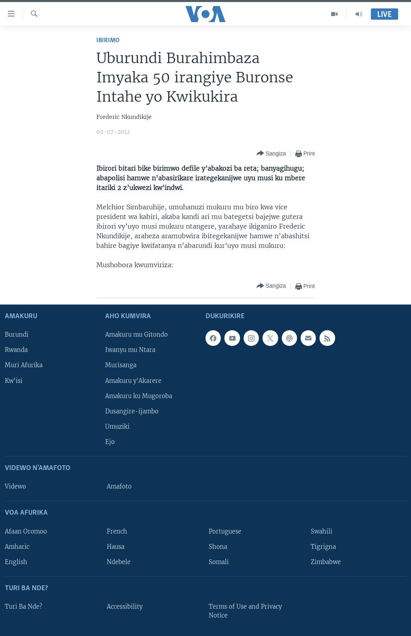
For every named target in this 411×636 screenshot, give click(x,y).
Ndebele (118, 561)
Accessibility (124, 606)
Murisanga (120, 365)
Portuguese (225, 531)
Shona (218, 546)
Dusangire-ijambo (132, 411)
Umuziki (117, 426)
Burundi (16, 334)
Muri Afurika (24, 365)
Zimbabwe (326, 561)
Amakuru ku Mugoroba (138, 395)
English (16, 561)
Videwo (15, 486)
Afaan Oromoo (26, 531)
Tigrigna (323, 546)
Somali (219, 561)
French (117, 531)
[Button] (271, 154)
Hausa (115, 546)
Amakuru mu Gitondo (136, 334)
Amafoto (119, 486)
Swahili (321, 531)
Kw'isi (13, 380)
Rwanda (16, 350)
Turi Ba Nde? (23, 606)
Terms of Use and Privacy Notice (245, 611)
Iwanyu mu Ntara (130, 350)
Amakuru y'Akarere (133, 380)
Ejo (110, 442)
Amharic (17, 546)
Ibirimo (108, 40)
